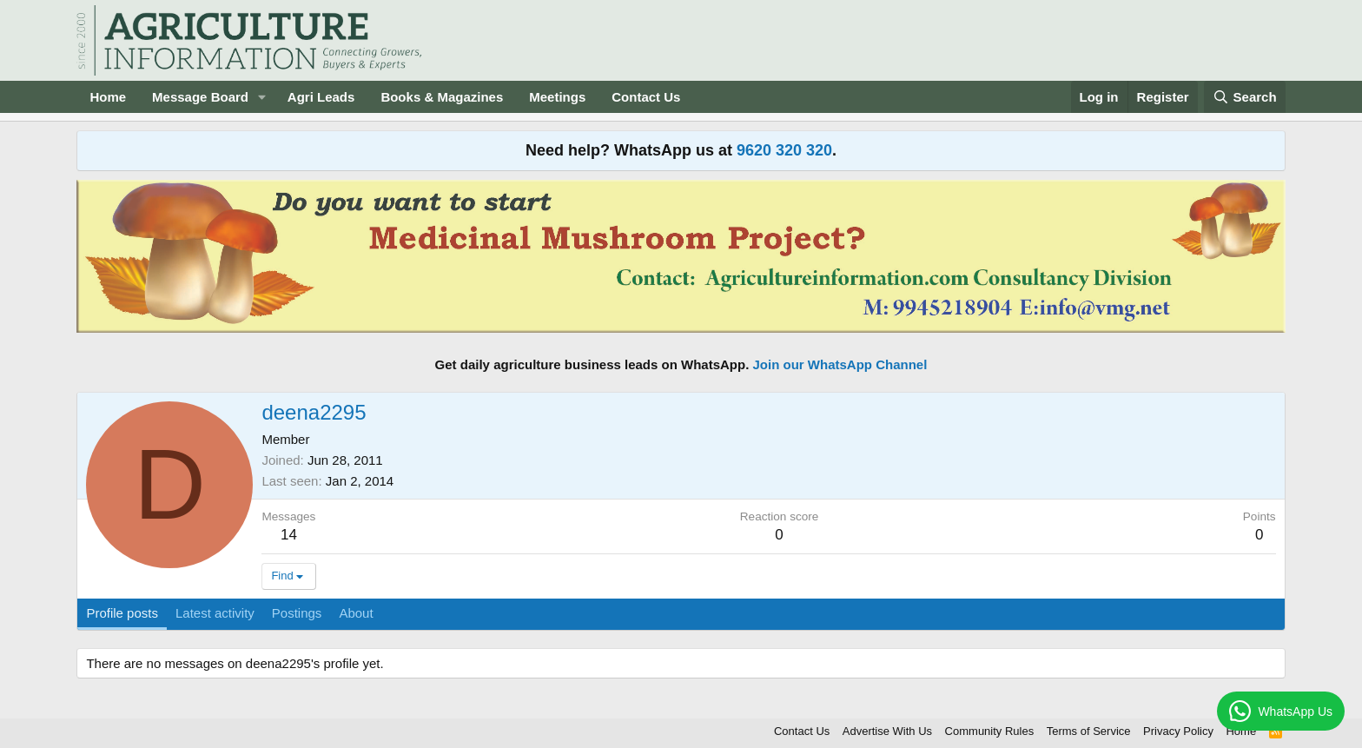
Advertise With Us (887, 731)
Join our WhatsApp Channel (840, 364)
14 (289, 534)
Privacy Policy (1178, 731)
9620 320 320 (784, 150)
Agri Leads (321, 96)
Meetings (557, 96)
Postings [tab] (297, 613)
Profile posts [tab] (122, 613)
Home (107, 96)
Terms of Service (1089, 731)
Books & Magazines (441, 96)
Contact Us (646, 96)
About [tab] (356, 613)
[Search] (1245, 97)
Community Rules (990, 731)
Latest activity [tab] (215, 613)
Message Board (200, 96)
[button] (262, 97)
